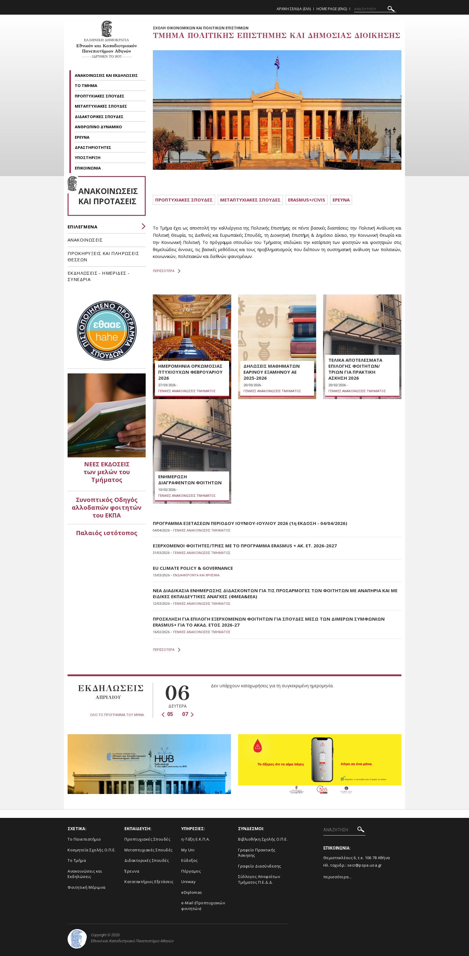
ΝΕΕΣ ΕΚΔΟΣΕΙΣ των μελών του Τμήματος (106, 472)
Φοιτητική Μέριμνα (87, 887)
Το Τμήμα (77, 860)
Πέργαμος (191, 871)
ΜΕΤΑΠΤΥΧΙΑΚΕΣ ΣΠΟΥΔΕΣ (101, 106)
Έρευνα (131, 871)
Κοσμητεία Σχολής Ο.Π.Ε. (92, 850)
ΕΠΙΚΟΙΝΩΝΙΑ (88, 168)
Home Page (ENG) (331, 8)
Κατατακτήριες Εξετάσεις (148, 881)
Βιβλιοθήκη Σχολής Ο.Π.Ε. (263, 839)
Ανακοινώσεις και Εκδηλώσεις (85, 873)
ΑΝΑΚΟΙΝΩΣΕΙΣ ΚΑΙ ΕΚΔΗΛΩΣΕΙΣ (107, 75)
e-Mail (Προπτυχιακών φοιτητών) (203, 905)
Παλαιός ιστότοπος (106, 533)
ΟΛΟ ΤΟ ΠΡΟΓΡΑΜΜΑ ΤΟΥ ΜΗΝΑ (117, 714)
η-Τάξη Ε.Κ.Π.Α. (195, 839)
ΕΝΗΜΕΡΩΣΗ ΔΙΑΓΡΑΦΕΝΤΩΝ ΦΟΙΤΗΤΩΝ (190, 479)
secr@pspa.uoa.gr (364, 865)
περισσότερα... (337, 876)
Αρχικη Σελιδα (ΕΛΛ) (294, 8)
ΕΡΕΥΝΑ (82, 137)
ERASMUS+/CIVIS (306, 200)
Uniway (188, 881)
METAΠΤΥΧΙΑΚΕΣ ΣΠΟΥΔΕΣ (250, 200)
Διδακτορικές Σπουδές (146, 860)
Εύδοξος (189, 860)
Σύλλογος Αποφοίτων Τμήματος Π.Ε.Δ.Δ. (259, 879)
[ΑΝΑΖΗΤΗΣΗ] (375, 9)
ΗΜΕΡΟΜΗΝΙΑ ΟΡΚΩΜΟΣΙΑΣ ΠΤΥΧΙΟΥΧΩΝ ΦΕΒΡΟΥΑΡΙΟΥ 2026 (190, 372)
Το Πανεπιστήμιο (84, 839)
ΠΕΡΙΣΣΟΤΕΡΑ (166, 270)
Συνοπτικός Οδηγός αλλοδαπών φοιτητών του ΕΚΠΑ (106, 507)
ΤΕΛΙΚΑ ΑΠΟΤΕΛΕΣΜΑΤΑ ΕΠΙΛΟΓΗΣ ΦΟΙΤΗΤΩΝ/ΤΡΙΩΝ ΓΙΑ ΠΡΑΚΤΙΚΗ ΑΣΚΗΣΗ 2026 (355, 369)
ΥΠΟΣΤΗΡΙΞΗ (88, 157)
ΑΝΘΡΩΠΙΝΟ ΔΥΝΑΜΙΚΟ (99, 126)
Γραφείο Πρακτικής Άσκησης (256, 852)
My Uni (187, 850)
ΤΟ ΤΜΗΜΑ (86, 85)
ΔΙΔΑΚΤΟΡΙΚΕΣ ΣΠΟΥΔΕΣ (99, 116)
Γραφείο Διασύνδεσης (259, 866)
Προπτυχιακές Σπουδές (147, 839)
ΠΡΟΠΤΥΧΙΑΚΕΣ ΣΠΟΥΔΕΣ (100, 96)
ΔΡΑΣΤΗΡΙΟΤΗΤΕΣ (93, 147)
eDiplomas (191, 892)
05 (167, 714)
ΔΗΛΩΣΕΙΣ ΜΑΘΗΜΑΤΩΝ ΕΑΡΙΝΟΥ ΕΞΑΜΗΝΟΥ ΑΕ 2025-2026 (271, 372)
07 (188, 714)
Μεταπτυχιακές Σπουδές (148, 850)
